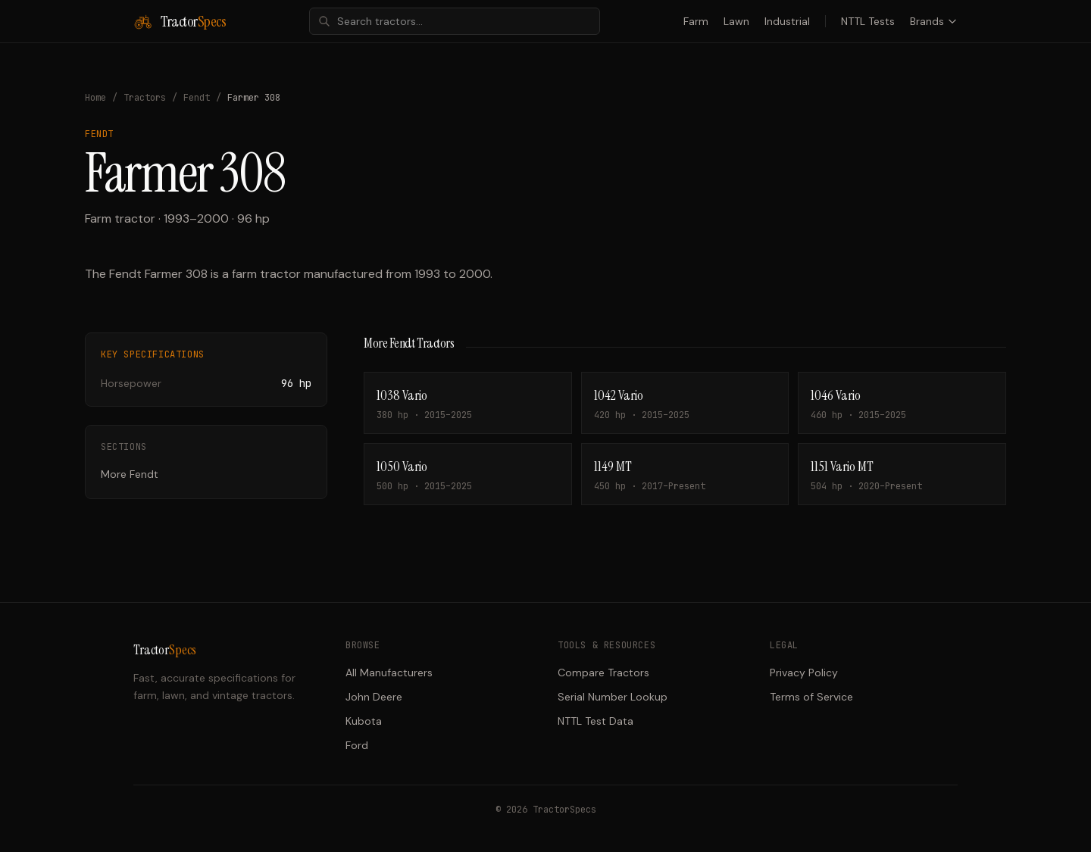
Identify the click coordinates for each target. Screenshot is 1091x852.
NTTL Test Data (595, 721)
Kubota (363, 721)
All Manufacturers (389, 672)
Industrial (787, 21)
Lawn (736, 21)
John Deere (373, 697)
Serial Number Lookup (612, 697)
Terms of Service (811, 697)
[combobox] (454, 21)
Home (95, 98)
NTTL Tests (868, 21)
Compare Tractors (603, 672)
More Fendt (129, 474)
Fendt (196, 98)
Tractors (144, 98)
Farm (695, 21)
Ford (356, 745)
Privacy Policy (804, 672)
